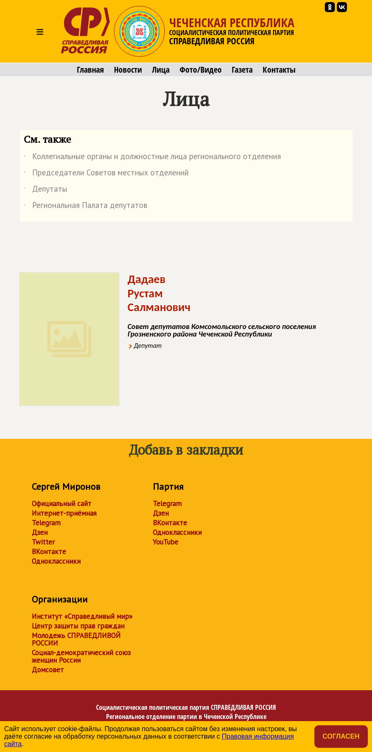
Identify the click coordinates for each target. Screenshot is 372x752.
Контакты (279, 69)
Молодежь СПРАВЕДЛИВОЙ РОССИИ (76, 639)
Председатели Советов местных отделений (106, 174)
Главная (90, 69)
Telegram (46, 523)
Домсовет (48, 670)
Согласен (341, 736)
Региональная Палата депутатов (85, 206)
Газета (242, 69)
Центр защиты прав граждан (78, 626)
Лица (161, 69)
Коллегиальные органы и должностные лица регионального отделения (152, 157)
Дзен (40, 532)
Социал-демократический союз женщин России (81, 656)
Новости (128, 69)
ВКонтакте (49, 551)
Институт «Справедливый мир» (82, 616)
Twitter (43, 542)
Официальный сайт (61, 503)
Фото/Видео (201, 69)
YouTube (165, 542)
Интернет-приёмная (64, 513)
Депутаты (45, 190)
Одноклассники (56, 561)
